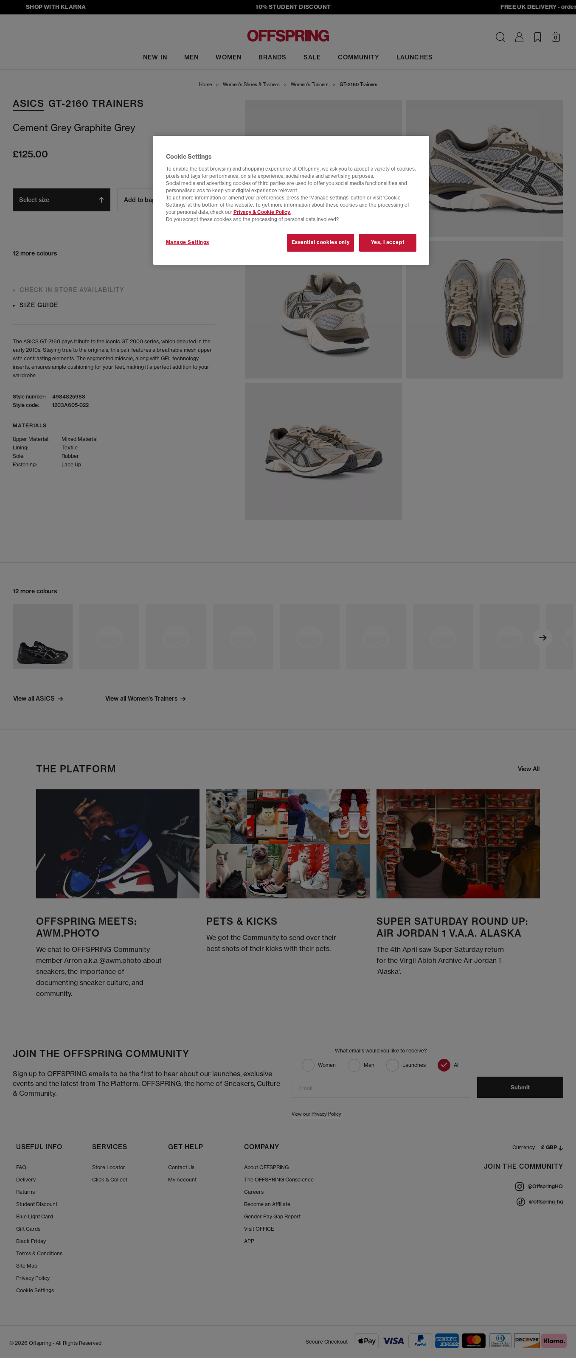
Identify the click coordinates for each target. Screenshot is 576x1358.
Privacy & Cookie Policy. (262, 212)
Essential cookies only (321, 242)
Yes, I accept (387, 242)
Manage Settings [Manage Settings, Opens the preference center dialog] (188, 242)
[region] (291, 200)
